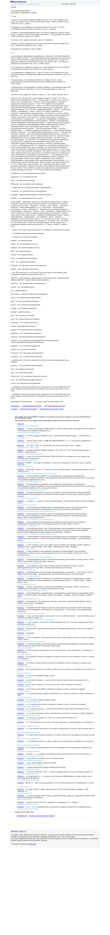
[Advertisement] (83, 17)
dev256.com (32, 844)
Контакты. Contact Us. (19, 831)
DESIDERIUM (22, 816)
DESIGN (21, 424)
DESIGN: (21, 796)
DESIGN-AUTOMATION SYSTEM (41, 816)
